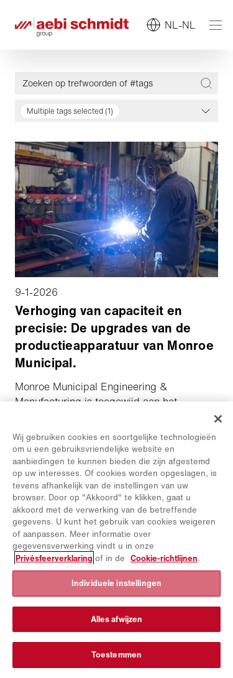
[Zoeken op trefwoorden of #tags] (109, 83)
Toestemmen (116, 655)
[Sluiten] (218, 419)
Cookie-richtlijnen (164, 558)
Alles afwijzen (117, 619)
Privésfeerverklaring (54, 558)
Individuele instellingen (116, 583)
